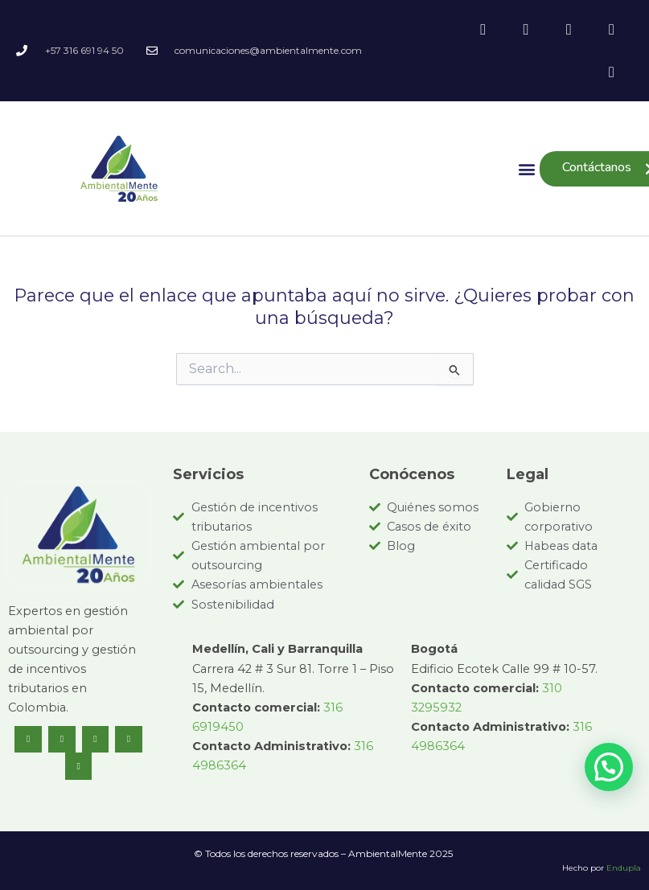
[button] (526, 168)
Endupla (623, 868)
